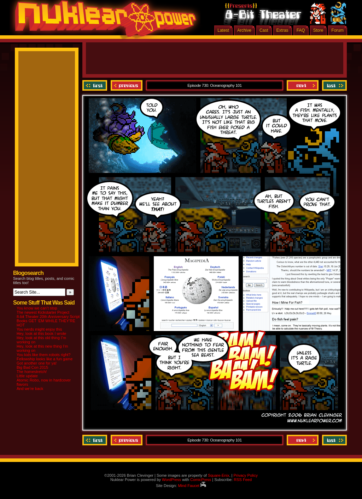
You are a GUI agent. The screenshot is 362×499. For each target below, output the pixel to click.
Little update (27, 376)
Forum (337, 30)
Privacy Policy (245, 475)
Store (318, 30)
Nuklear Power (103, 21)
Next (302, 85)
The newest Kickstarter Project (43, 312)
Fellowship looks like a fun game (44, 359)
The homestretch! (32, 371)
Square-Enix (218, 475)
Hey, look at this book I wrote (41, 333)
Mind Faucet (192, 485)
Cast (263, 30)
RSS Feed (243, 479)
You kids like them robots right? (43, 355)
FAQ (301, 30)
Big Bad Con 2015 (32, 367)
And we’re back (30, 388)
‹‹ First (95, 85)
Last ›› (333, 85)
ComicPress (200, 479)
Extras (282, 30)
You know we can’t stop (37, 308)
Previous (126, 85)
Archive (244, 30)
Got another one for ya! (37, 363)
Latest (223, 30)
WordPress (171, 479)
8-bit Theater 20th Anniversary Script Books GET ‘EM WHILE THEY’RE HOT (48, 320)
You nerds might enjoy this (39, 329)
